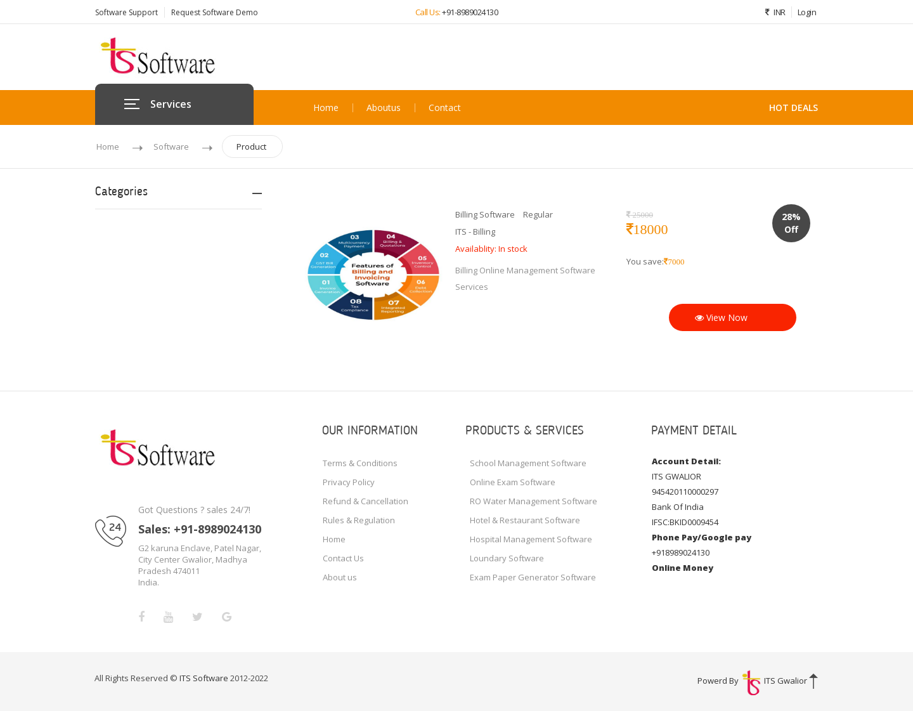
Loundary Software (507, 558)
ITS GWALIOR (676, 476)
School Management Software (528, 463)
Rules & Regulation (359, 520)
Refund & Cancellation (365, 501)
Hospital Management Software (531, 539)
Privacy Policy (349, 482)
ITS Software (204, 678)
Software (171, 146)
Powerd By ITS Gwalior (753, 680)
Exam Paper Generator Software (533, 577)
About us (383, 107)
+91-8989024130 (470, 12)
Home (326, 107)
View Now (721, 317)
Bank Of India (678, 506)
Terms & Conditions (360, 463)
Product (251, 146)
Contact (445, 107)
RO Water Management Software (533, 501)
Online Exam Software (512, 482)
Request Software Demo (214, 12)
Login (807, 12)
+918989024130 (680, 552)
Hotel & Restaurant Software (525, 520)
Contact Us (343, 558)
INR (772, 12)
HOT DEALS (793, 107)
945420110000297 (685, 491)
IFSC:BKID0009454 (685, 522)
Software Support (126, 12)
